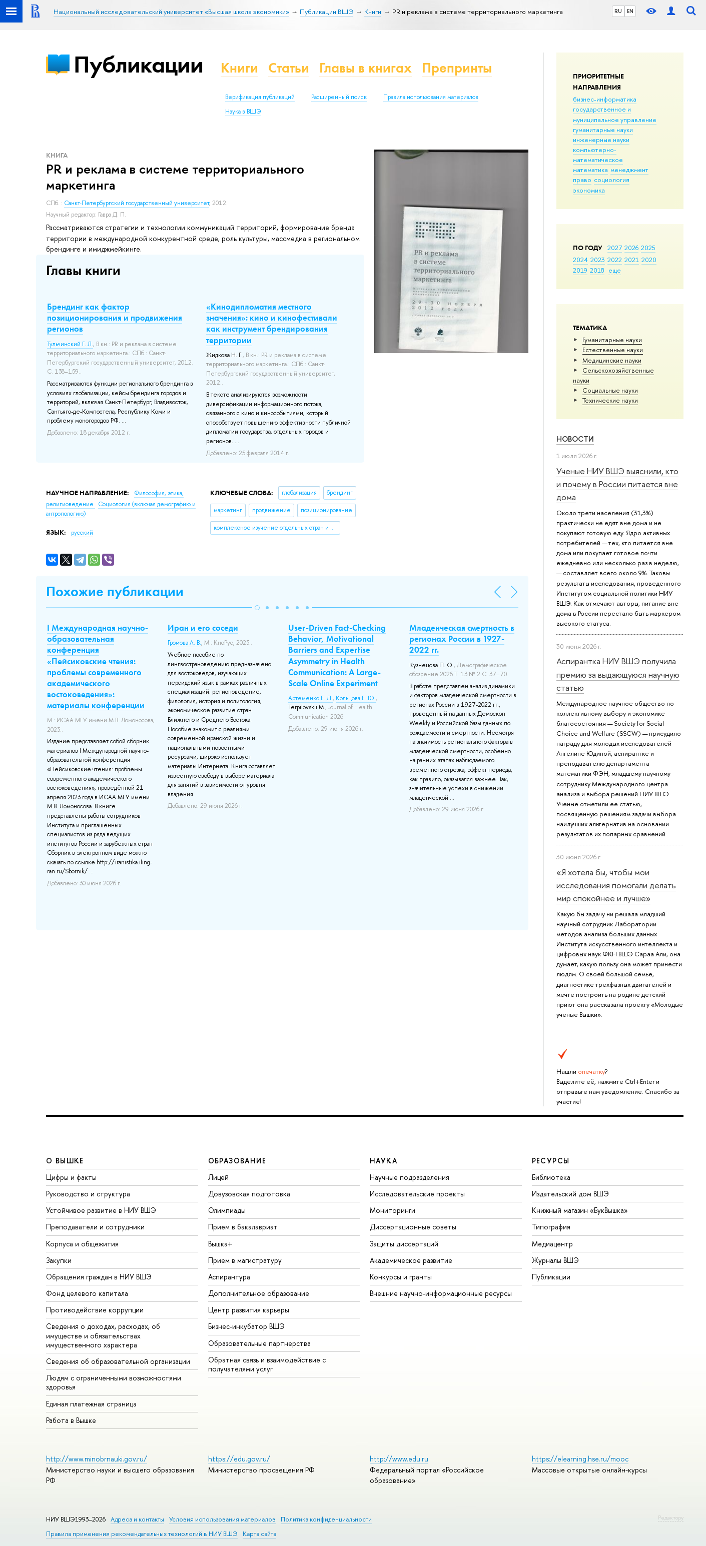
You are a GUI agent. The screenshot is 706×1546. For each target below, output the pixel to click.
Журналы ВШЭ (555, 1260)
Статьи (288, 68)
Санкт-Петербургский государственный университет (136, 203)
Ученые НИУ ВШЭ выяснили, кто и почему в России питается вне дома (617, 484)
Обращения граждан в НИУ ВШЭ (99, 1276)
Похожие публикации (115, 591)
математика (590, 169)
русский (82, 533)
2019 (580, 270)
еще (614, 270)
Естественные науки (612, 349)
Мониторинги (392, 1210)
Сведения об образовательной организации (118, 1361)
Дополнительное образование (258, 1293)
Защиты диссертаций (404, 1243)
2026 (631, 247)
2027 (614, 247)
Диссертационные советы (413, 1226)
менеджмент (629, 169)
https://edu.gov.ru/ (239, 1458)
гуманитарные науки (603, 129)
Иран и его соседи (203, 627)
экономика (589, 190)
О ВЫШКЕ (65, 1160)
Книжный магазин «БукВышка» (580, 1210)
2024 (580, 259)
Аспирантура (229, 1276)
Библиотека (551, 1177)
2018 (597, 270)
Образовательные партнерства (259, 1343)
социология (611, 179)
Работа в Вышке (71, 1420)
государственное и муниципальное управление (614, 114)
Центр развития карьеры (248, 1309)
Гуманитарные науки (612, 339)
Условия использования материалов (222, 1519)
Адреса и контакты (137, 1519)
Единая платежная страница (91, 1403)
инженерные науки (601, 139)
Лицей (218, 1177)
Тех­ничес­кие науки (610, 400)
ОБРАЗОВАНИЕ (237, 1160)
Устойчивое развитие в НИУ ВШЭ (101, 1210)
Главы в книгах (365, 68)
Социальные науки (610, 390)
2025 (648, 247)
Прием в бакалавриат (243, 1226)
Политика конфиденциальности (326, 1519)
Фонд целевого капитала (87, 1293)
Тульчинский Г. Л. (70, 344)
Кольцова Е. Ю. (356, 698)
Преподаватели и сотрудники (95, 1226)
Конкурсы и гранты (401, 1276)
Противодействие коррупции (95, 1309)
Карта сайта (259, 1533)
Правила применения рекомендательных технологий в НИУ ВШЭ (142, 1533)
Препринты (457, 68)
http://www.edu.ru (399, 1458)
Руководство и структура (88, 1193)
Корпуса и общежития (82, 1243)
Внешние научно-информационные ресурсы (441, 1293)
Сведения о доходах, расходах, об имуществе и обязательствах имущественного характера (103, 1335)
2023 (597, 259)
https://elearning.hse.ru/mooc (580, 1458)
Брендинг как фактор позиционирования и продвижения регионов (114, 317)
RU (618, 11)
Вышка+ (220, 1243)
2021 (631, 259)
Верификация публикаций (260, 97)
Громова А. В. (184, 643)
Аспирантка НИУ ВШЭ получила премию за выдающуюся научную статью (617, 674)
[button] (257, 608)
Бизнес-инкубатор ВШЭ (246, 1326)
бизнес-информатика (604, 99)
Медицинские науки (611, 360)
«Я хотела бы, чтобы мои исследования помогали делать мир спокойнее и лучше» (616, 885)
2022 (614, 259)
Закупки (59, 1260)
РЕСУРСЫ (551, 1160)
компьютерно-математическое (598, 154)
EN (630, 11)
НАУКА (383, 1160)
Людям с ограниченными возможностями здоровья (113, 1382)
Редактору (670, 1517)
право (582, 179)
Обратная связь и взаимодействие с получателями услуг (267, 1364)
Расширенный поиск (339, 97)
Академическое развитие (411, 1260)
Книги (239, 68)
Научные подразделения (409, 1177)
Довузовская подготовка (249, 1193)
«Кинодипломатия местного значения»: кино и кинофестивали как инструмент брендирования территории (271, 323)
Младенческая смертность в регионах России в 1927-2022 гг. (461, 638)
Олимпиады (227, 1210)
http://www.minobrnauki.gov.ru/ (96, 1458)
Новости (575, 439)
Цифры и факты (71, 1177)
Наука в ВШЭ (243, 112)
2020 (648, 259)
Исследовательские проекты (417, 1193)
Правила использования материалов (430, 97)
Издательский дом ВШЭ (570, 1193)
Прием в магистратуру (245, 1260)
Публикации (138, 64)
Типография (551, 1226)
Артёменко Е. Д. (310, 698)
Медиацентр (552, 1243)
